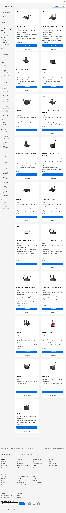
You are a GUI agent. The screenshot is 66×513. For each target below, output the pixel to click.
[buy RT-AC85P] (19, 414)
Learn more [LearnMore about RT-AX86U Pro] (53, 86)
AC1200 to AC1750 (5, 91)
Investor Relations (52, 463)
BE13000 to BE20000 (6, 111)
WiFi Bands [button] (6, 48)
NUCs (2, 480)
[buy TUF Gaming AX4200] (22, 69)
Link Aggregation (6, 148)
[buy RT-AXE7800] (20, 111)
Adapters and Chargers (22, 489)
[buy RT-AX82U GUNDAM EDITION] (25, 241)
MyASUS (35, 480)
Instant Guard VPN (5, 188)
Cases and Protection (21, 486)
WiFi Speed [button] (6, 88)
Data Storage (20, 463)
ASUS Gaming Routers (6, 39)
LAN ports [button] (6, 120)
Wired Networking (21, 472)
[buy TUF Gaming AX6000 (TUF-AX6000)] (52, 26)
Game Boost (6, 209)
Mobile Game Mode (6, 203)
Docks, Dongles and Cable (22, 491)
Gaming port (6, 199)
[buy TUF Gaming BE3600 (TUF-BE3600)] (52, 288)
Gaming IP (19, 497)
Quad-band (5, 57)
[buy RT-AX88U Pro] (20, 26)
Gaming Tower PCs (5, 478)
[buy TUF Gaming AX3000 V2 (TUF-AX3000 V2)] (52, 111)
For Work (3, 463)
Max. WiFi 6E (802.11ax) (6, 77)
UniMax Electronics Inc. (54, 474)
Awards (50, 461)
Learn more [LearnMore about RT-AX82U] (27, 217)
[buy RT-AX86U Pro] (46, 69)
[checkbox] (5, 34)
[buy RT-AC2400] (45, 377)
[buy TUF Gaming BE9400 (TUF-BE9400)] (52, 241)
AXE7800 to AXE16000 (5, 103)
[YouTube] (34, 503)
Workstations (4, 484)
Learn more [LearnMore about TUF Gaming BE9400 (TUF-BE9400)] (53, 264)
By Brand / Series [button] (6, 29)
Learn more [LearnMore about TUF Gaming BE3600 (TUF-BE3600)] (53, 308)
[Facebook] (38, 503)
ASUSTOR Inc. (52, 469)
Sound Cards (19, 459)
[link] (33, 1)
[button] (2, 1)
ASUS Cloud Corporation (54, 472)
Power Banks (19, 493)
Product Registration (37, 472)
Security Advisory (36, 478)
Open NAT (6, 206)
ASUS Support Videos (37, 482)
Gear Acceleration (6, 214)
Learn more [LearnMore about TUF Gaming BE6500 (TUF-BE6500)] (27, 308)
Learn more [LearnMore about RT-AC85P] (27, 427)
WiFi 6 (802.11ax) (5, 72)
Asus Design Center (37, 459)
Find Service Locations (37, 469)
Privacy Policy (35, 509)
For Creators (4, 465)
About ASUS (51, 459)
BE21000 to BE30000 (6, 107)
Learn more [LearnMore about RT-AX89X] (27, 392)
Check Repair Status (37, 467)
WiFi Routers (19, 469)
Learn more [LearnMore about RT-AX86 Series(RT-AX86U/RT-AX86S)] (53, 174)
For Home (3, 461)
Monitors (3, 472)
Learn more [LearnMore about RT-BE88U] (27, 351)
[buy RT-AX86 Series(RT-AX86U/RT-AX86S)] (52, 154)
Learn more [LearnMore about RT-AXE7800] (27, 130)
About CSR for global (53, 465)
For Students (4, 467)
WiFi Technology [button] (6, 63)
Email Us (35, 474)
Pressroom (51, 467)
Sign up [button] (22, 504)
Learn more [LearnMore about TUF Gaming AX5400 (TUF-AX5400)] (27, 174)
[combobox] (58, 6)
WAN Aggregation (6, 153)
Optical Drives (20, 461)
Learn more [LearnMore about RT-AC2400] (53, 392)
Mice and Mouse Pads (21, 482)
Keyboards (19, 480)
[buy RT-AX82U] (19, 199)
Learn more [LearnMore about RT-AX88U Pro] (27, 45)
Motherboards (4, 489)
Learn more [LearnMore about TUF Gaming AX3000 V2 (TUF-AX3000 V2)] (53, 130)
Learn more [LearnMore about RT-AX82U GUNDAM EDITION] (27, 264)
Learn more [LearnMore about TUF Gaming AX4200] (27, 86)
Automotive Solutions (37, 463)
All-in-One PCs (4, 474)
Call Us (34, 476)
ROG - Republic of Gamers (5, 34)
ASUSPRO (35, 461)
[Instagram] (29, 503)
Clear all (10, 20)
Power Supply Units (5, 497)
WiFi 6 (18, 467)
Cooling (3, 493)
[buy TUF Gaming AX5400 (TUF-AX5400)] (26, 153)
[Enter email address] (9, 503)
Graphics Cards (4, 491)
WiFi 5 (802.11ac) (5, 67)
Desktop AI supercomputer (22, 476)
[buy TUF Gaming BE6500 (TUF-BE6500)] (26, 288)
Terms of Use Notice (26, 509)
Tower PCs (3, 476)
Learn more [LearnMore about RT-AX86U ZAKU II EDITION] (53, 351)
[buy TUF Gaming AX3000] (48, 199)
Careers (50, 476)
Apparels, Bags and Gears (22, 484)
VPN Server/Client (6, 179)
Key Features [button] (6, 129)
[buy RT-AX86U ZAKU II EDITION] (50, 332)
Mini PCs (3, 482)
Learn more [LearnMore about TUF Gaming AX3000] (53, 217)
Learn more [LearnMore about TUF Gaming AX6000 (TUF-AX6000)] (53, 45)
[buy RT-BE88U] (19, 332)
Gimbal (18, 495)
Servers (18, 474)
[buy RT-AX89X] (19, 377)
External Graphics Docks (6, 495)
